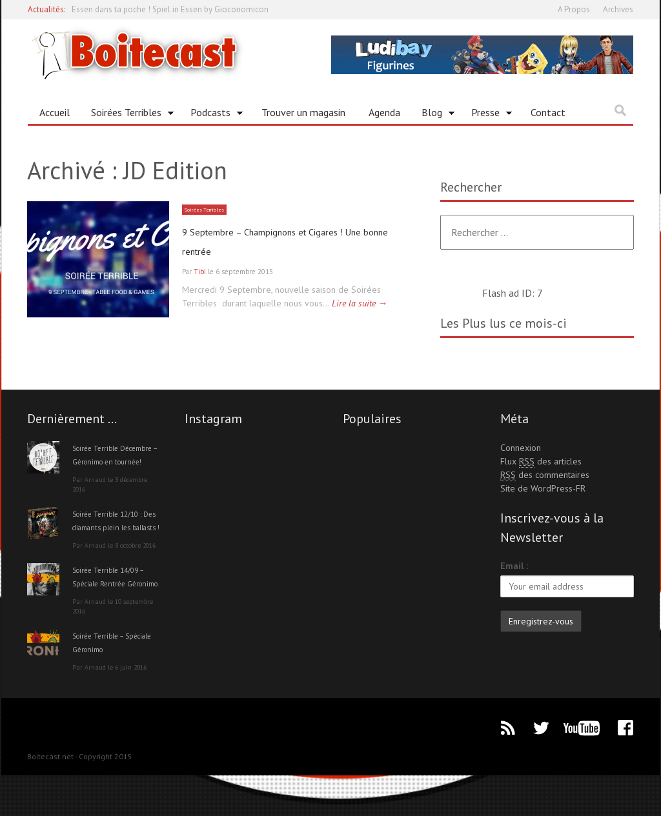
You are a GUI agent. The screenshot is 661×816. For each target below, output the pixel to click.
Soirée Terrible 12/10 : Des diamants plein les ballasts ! (115, 540)
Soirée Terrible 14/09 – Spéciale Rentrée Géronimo (115, 610)
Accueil (54, 112)
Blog (433, 115)
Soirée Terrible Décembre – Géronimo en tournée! (115, 461)
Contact (548, 112)
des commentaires (544, 475)
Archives (618, 9)
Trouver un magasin (303, 112)
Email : (514, 566)
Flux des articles (541, 461)
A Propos (574, 9)
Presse (487, 115)
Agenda (384, 112)
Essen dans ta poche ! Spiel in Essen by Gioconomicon (170, 9)
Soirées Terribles (127, 115)
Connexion (520, 447)
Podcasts (212, 115)
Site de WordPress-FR (542, 488)
